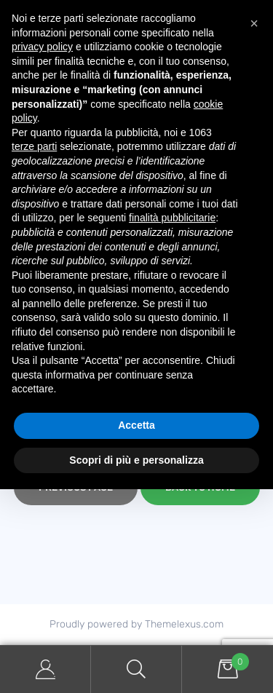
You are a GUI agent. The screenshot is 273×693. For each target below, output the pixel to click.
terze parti (34, 146)
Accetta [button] (136, 425)
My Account (45, 669)
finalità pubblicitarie (172, 217)
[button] (254, 23)
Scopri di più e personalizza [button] (136, 460)
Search (136, 669)
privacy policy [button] (42, 46)
